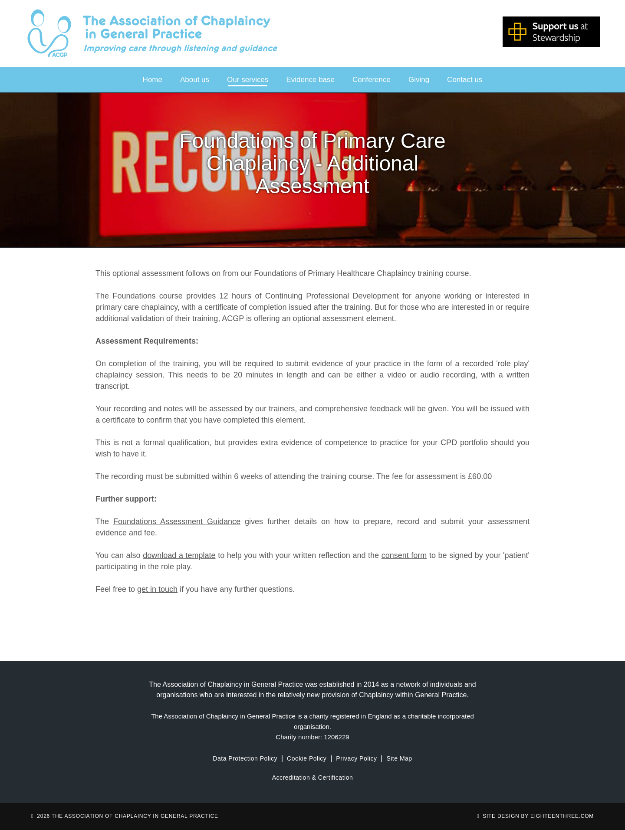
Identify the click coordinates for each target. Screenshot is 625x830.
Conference (371, 79)
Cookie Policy (306, 758)
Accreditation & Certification (312, 777)
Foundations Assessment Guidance (176, 521)
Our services (247, 79)
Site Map (399, 758)
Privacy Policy (356, 758)
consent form (404, 555)
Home (152, 79)
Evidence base (310, 79)
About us (194, 79)
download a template (179, 555)
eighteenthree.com (562, 816)
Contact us (464, 79)
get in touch (157, 589)
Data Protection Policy (245, 758)
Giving (418, 79)
